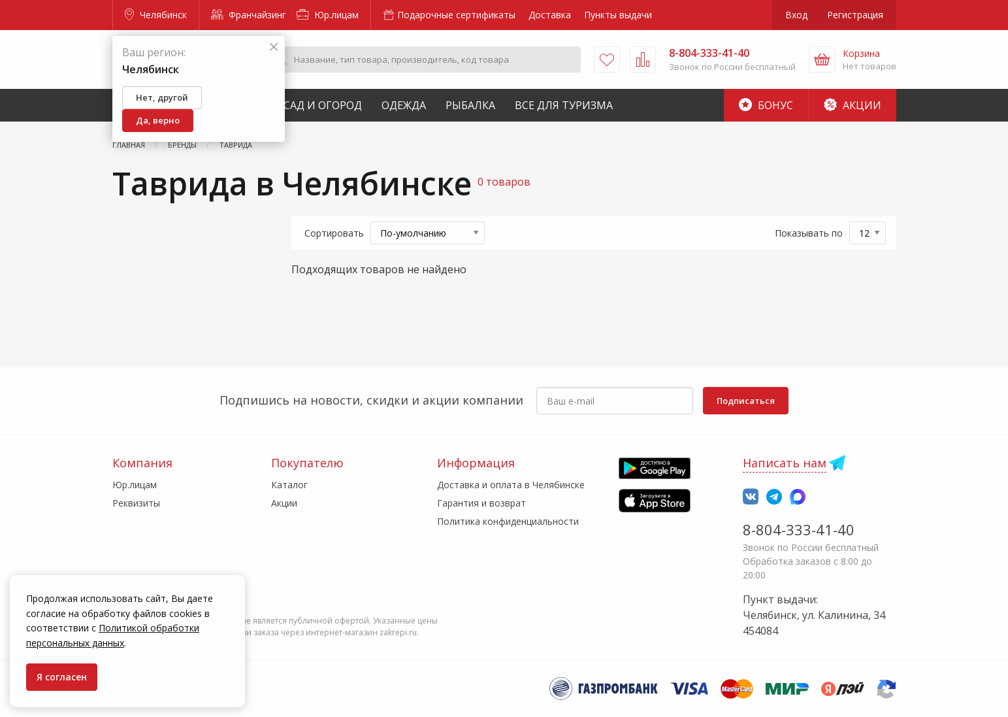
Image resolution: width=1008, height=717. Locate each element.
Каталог (289, 484)
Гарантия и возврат (481, 503)
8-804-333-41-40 (798, 529)
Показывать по (809, 233)
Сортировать (334, 233)
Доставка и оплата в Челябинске (511, 484)
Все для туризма (564, 105)
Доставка (549, 14)
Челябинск (156, 14)
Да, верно (158, 120)
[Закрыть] (273, 47)
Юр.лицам (328, 14)
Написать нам (784, 463)
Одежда (404, 105)
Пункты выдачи (618, 14)
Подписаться (746, 401)
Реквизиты (136, 503)
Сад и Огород (323, 105)
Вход (796, 14)
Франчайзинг (248, 14)
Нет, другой (162, 97)
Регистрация (855, 14)
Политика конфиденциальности (508, 521)
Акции (852, 105)
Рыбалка (470, 105)
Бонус (766, 105)
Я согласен (62, 677)
